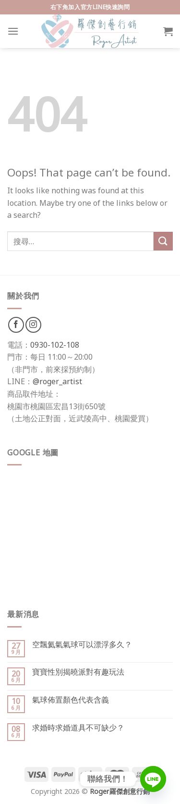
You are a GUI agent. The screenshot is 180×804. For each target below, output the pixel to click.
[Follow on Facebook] (16, 325)
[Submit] (163, 241)
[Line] (153, 779)
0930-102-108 (54, 344)
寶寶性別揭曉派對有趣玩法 (78, 672)
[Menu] (13, 31)
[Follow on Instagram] (33, 325)
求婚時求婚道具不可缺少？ (78, 727)
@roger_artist (57, 381)
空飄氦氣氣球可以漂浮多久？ (82, 644)
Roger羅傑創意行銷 (120, 791)
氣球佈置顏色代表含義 (70, 699)
